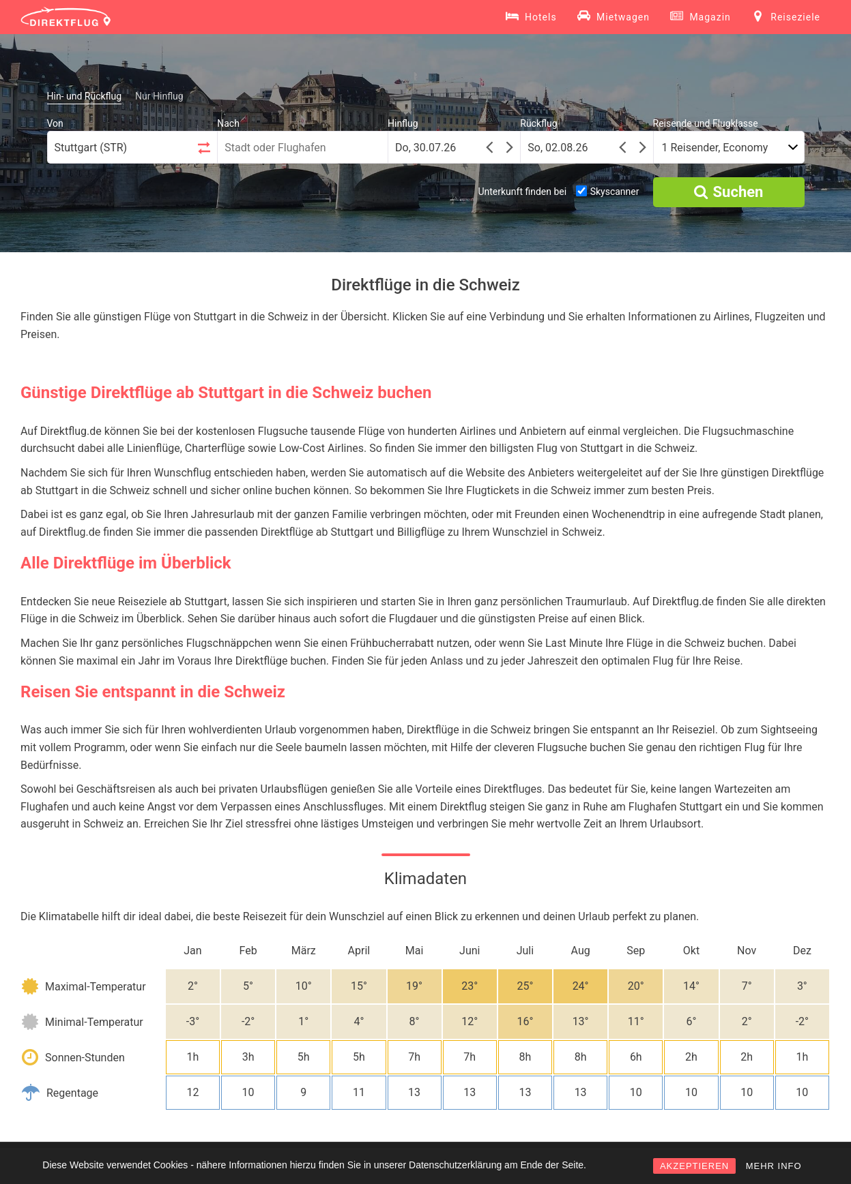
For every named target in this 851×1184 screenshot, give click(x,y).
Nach (228, 123)
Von (55, 123)
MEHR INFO (774, 1166)
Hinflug (403, 123)
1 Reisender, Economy (715, 147)
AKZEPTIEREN (694, 1166)
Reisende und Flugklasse (705, 123)
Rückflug (538, 123)
